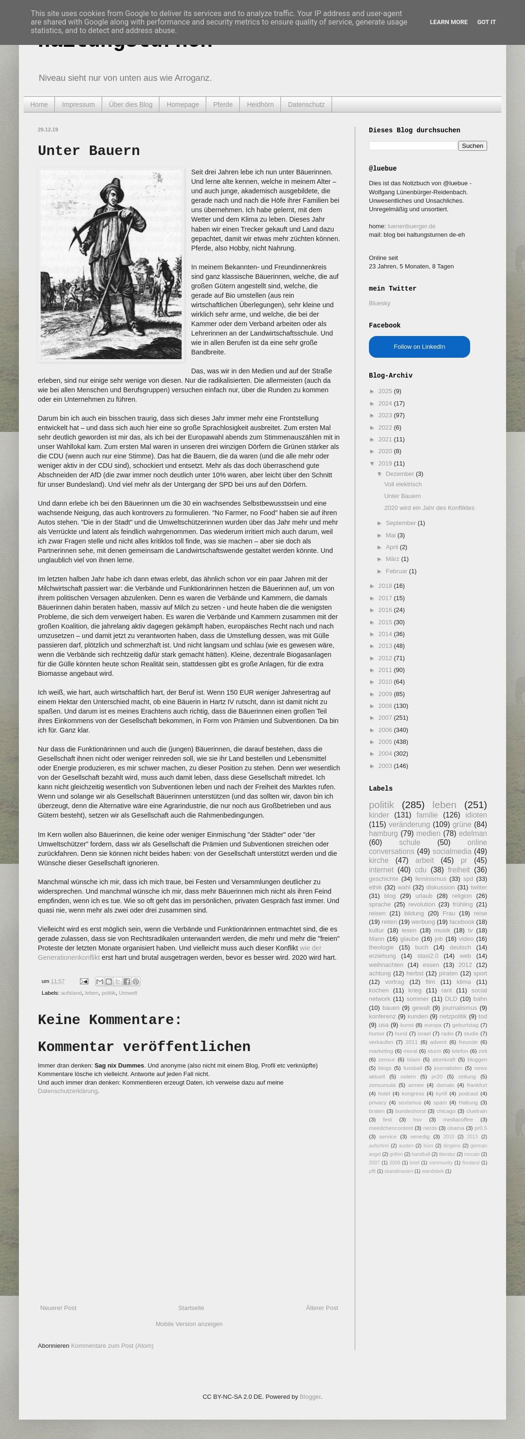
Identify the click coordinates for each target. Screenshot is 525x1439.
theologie (381, 947)
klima (463, 981)
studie (471, 1033)
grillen (396, 1154)
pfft (372, 1171)
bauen (391, 1007)
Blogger (310, 1396)
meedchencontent (391, 1128)
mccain (472, 1154)
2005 (386, 741)
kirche (379, 860)
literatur (447, 1154)
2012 (386, 658)
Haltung (468, 1102)
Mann (377, 938)
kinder (379, 815)
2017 (386, 598)
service (388, 1136)
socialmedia (452, 851)
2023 (386, 415)
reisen (377, 913)
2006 (386, 729)
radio (447, 1033)
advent (438, 1042)
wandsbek (433, 1171)
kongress (413, 1093)
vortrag (394, 981)
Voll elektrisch (402, 484)
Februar (397, 571)
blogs (385, 1068)
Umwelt (128, 993)
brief (415, 1162)
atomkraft (443, 1059)
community (441, 1162)
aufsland (71, 993)
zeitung (467, 1076)
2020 (386, 451)
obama (455, 1128)
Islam (413, 1059)
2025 (386, 391)
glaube (409, 938)
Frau (449, 913)
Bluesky (380, 303)
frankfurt (477, 1085)
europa (432, 1025)
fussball (412, 1068)
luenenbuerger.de (412, 226)
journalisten (448, 1068)
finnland (470, 1162)
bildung (414, 913)
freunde (468, 1042)
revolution (422, 904)
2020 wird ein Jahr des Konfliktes (429, 507)
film (430, 981)
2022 (386, 427)
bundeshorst (410, 1111)
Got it (486, 22)
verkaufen (381, 1042)
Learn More (449, 22)
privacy (377, 1102)
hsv (417, 1119)
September (402, 522)
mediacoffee (458, 1119)
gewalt (421, 1007)
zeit (483, 1051)
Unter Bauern (402, 496)
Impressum (78, 104)
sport (480, 973)
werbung (423, 921)
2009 (386, 694)
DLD (451, 998)
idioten (476, 815)
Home (39, 104)
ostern (408, 1076)
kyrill (441, 1093)
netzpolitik (453, 1016)
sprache (380, 904)
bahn (480, 998)
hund (401, 1033)
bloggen (477, 1059)
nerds (430, 1128)
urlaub (423, 895)
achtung (380, 973)
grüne (462, 824)
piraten (448, 973)
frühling (463, 904)
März (394, 558)
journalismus (460, 1007)
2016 (386, 609)
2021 (386, 439)
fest (387, 1119)
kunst (406, 1025)
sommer (418, 998)
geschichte (383, 878)
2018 (386, 585)
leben (92, 993)
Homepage (182, 104)
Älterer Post (322, 1307)
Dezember (401, 473)
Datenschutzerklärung (67, 1090)
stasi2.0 (427, 955)
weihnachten (386, 964)
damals (446, 1085)
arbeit (424, 860)
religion (462, 895)
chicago (446, 1111)
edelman (473, 833)
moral (410, 1051)
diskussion (440, 887)
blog (390, 895)
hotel (384, 1093)
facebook (461, 921)
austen (406, 1145)
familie (427, 815)
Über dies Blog (131, 104)
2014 (386, 634)
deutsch (460, 947)
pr (464, 860)
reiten (389, 921)
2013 (386, 645)
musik (442, 930)
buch (422, 947)
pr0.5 (480, 1128)
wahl (404, 887)
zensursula (382, 1085)
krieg (414, 990)
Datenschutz (306, 104)
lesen (409, 930)
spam (440, 1102)
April (393, 547)
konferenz (382, 1016)
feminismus (430, 878)
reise (480, 913)
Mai (392, 535)
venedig (420, 1136)
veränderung (409, 824)
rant (446, 990)
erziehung (382, 955)
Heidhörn (260, 104)
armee (416, 1085)
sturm (434, 1051)
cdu (421, 870)
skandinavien (399, 1171)
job (439, 938)
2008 (386, 705)
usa (383, 1024)
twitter (479, 887)
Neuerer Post (58, 1307)
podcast (468, 1093)
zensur (386, 1059)
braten (377, 1111)
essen (431, 964)
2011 (386, 669)
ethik (375, 887)
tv (470, 930)
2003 (386, 765)
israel (424, 1033)
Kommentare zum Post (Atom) (112, 1345)
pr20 (436, 1076)
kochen (379, 990)
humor (377, 1033)
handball (420, 1154)
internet (381, 870)
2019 (386, 463)
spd (468, 878)
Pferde (223, 104)
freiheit (459, 870)
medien (428, 833)
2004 (386, 753)
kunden (418, 1016)
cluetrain (476, 1111)
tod (483, 1016)
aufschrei (379, 1145)
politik (109, 993)
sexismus (409, 1102)
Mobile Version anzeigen (189, 1323)
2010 (386, 681)
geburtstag (465, 1025)
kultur (376, 930)
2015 (386, 622)
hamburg (383, 833)
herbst (414, 973)
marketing (381, 1051)
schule (409, 842)
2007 (386, 717)
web (465, 955)
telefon (460, 1051)
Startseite (191, 1307)
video (466, 938)
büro (428, 1145)
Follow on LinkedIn (419, 346)
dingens (451, 1145)
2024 (386, 403)
